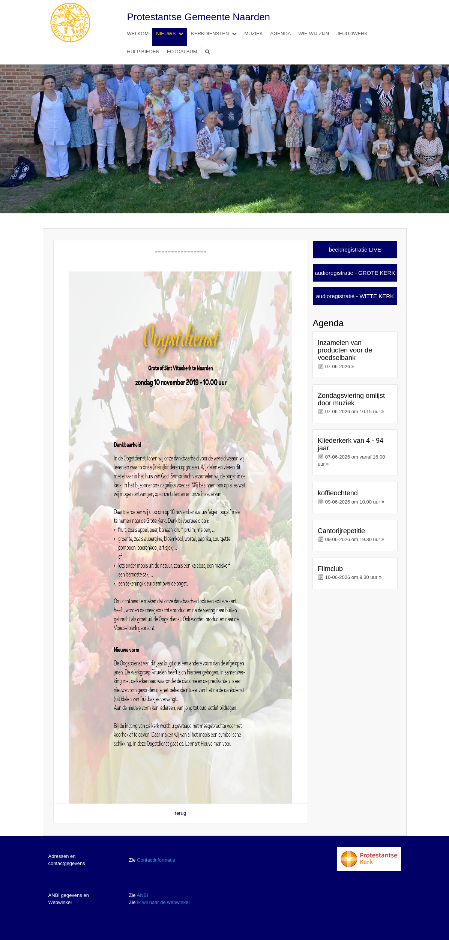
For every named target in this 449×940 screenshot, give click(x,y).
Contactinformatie (156, 860)
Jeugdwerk (352, 33)
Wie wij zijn (313, 33)
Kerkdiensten (215, 33)
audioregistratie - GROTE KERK (355, 273)
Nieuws (171, 33)
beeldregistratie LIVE (355, 249)
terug (180, 813)
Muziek (253, 33)
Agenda (280, 33)
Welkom (138, 33)
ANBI (142, 895)
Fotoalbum (182, 51)
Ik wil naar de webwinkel (163, 902)
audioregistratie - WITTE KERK (355, 296)
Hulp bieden (143, 51)
